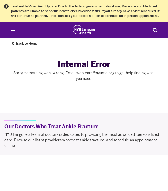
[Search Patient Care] (155, 30)
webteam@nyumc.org (95, 73)
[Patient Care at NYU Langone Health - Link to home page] (84, 30)
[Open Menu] (13, 30)
